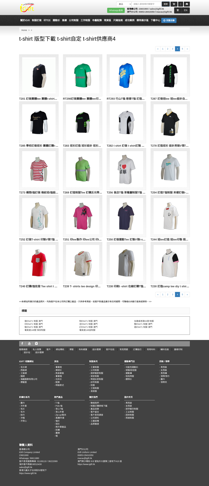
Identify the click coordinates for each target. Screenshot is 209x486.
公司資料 (95, 418)
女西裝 (164, 370)
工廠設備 (95, 421)
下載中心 (155, 20)
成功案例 (129, 20)
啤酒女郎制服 (97, 379)
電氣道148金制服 (87, 330)
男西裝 (164, 367)
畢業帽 (59, 376)
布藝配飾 (97, 20)
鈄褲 (58, 430)
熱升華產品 (61, 427)
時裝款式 (60, 385)
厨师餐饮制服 (132, 409)
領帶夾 (164, 382)
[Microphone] (180, 4)
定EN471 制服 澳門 (88, 324)
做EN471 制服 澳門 (34, 321)
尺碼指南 (118, 20)
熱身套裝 (60, 373)
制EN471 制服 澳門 (88, 321)
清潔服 (94, 391)
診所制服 (95, 382)
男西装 (129, 403)
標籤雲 (24, 382)
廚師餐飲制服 (97, 373)
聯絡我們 (95, 403)
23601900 (143, 9)
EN (185, 10)
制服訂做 (36, 20)
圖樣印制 (178, 349)
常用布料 (151, 349)
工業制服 (95, 367)
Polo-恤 (59, 406)
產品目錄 (95, 409)
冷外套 (24, 406)
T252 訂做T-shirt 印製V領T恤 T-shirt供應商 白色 (48, 239)
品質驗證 (95, 424)
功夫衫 (59, 379)
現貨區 (107, 20)
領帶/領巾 (165, 376)
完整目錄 (169, 20)
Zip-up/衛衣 (61, 415)
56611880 (34, 458)
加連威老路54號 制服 (144, 321)
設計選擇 (96, 349)
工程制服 (95, 388)
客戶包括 (110, 349)
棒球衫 (59, 370)
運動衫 (56, 20)
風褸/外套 (60, 418)
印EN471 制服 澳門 (34, 324)
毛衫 (23, 409)
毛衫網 (24, 367)
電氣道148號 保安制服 (35, 330)
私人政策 (37, 349)
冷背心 (24, 421)
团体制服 (130, 415)
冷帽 (23, 418)
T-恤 (57, 403)
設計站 (27, 352)
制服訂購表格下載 (99, 406)
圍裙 (58, 433)
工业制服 (130, 412)
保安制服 (95, 376)
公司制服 (73, 20)
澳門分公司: (133, 12)
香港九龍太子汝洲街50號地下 (33, 470)
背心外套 (60, 412)
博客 (71, 349)
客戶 (48, 349)
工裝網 (24, 373)
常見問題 (124, 349)
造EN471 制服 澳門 (143, 327)
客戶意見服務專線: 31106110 (32, 461)
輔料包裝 (164, 349)
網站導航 (60, 349)
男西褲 (164, 373)
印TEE (47, 20)
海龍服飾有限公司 (29, 379)
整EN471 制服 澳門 (143, 324)
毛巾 (23, 412)
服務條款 (23, 349)
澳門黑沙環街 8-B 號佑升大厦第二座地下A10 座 (100, 461)
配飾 (58, 382)
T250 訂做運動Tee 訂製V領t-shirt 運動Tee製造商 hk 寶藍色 (142, 239)
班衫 (58, 424)
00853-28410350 (147, 12)
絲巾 (23, 415)
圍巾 (163, 379)
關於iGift (25, 20)
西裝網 (24, 370)
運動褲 (129, 373)
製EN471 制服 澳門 (34, 327)
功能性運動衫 (132, 367)
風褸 (64, 20)
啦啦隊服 (130, 376)
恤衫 (58, 421)
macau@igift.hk (164, 12)
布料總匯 (83, 349)
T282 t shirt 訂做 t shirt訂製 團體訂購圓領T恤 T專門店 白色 (143, 145)
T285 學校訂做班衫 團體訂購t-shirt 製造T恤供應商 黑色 (52, 145)
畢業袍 (59, 367)
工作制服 (85, 20)
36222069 (52, 461)
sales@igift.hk (157, 9)
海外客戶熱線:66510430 (30, 464)
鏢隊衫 (129, 379)
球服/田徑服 (131, 370)
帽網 (23, 376)
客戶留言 (95, 412)
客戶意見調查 (97, 415)
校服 (93, 385)
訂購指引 (137, 349)
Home (24, 30)
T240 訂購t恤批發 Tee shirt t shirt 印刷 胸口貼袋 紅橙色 (53, 286)
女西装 (129, 406)
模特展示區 (143, 20)
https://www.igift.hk (28, 473)
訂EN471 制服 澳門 (88, 327)
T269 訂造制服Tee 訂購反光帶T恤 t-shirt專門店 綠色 (94, 192)
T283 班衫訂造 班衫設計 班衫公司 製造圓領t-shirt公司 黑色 (98, 145)
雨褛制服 (130, 418)
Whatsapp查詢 (116, 10)
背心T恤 (59, 409)
